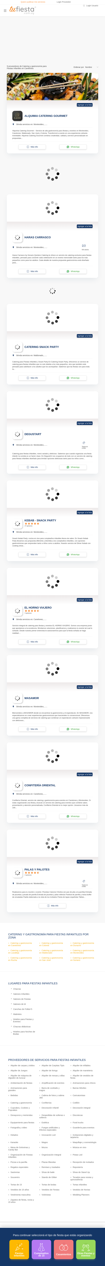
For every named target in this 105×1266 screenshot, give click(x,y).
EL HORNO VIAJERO (38, 607)
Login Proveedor (64, 2)
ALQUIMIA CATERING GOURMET (45, 115)
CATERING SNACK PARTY (41, 346)
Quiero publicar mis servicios (33, 2)
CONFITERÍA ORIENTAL (40, 785)
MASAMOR (31, 698)
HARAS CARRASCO (37, 237)
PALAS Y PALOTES (36, 869)
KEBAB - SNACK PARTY (40, 520)
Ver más (51, 48)
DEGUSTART (32, 434)
